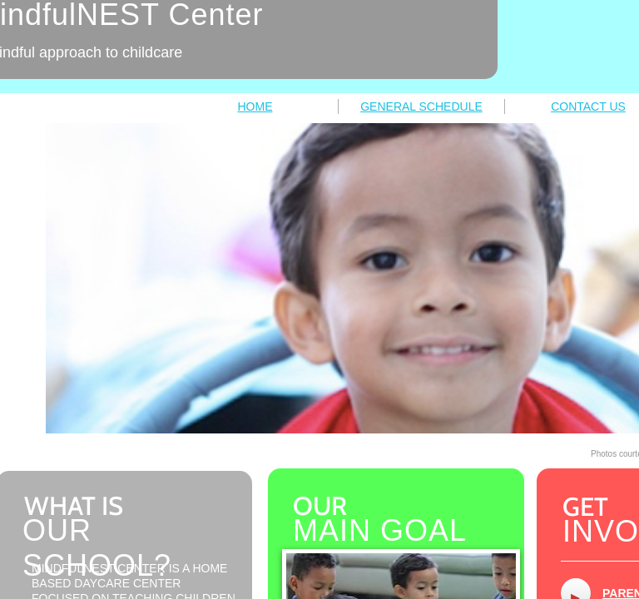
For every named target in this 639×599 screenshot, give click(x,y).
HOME (255, 106)
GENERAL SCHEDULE (421, 106)
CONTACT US (588, 106)
